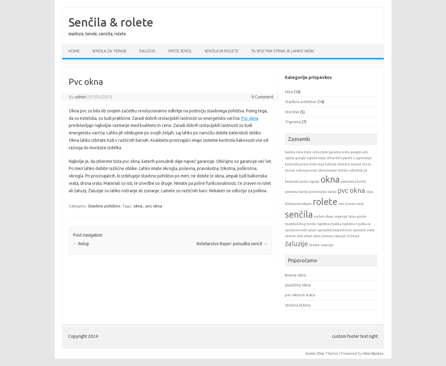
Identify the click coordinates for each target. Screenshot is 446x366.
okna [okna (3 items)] (330, 179)
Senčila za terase (109, 51)
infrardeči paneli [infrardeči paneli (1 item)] (339, 158)
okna (137, 206)
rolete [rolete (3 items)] (325, 202)
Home (74, 51)
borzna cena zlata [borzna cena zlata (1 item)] (298, 152)
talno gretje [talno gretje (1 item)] (357, 216)
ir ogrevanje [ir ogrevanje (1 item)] (362, 158)
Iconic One (315, 353)
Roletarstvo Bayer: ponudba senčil (232, 243)
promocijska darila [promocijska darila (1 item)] (323, 192)
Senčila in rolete (221, 51)
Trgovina (293, 122)
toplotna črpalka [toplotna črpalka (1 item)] (329, 224)
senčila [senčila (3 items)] (299, 214)
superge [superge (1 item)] (341, 216)
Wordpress (373, 353)
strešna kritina (297, 305)
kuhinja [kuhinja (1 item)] (330, 164)
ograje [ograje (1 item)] (314, 181)
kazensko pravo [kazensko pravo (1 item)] (296, 164)
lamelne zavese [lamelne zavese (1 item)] (349, 164)
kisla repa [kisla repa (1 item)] (316, 164)
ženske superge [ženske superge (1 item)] (321, 245)
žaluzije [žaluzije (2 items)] (296, 243)
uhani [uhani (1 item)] (312, 230)
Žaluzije (147, 51)
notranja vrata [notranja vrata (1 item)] (306, 170)
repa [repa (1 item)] (369, 192)
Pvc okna (249, 118)
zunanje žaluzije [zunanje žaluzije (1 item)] (333, 236)
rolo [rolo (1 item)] (341, 204)
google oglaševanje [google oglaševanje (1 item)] (310, 158)
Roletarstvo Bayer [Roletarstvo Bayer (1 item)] (298, 204)
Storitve (292, 112)
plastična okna (298, 285)
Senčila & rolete (110, 21)
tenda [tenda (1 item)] (311, 224)
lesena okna (295, 275)
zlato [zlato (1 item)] (317, 236)
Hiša (289, 91)
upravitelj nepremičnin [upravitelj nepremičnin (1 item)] (334, 230)
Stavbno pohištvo (104, 206)
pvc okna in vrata (300, 295)
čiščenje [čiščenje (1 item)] (353, 236)
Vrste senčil (180, 51)
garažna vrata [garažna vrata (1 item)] (339, 152)
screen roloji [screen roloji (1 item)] (354, 204)
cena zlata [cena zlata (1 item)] (320, 152)
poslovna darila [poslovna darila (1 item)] (296, 192)
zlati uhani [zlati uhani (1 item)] (304, 236)
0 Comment (262, 96)
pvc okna (154, 206)
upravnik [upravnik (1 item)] (359, 230)
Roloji (81, 243)
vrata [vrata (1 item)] (370, 230)
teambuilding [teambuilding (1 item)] (295, 224)
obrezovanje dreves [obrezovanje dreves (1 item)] (333, 170)
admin (80, 96)
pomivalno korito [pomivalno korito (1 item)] (353, 181)
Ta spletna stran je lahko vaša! (282, 51)
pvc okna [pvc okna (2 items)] (351, 190)
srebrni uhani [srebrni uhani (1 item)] (324, 216)
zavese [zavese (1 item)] (290, 236)
